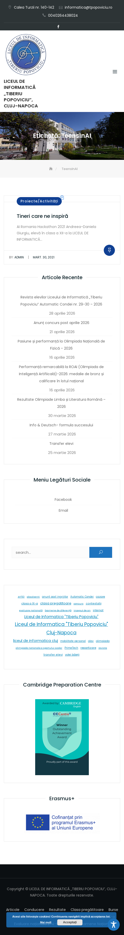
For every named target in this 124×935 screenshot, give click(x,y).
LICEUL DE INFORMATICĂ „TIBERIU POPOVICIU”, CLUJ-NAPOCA (21, 93)
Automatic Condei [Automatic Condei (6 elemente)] (82, 596)
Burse (113, 909)
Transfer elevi (61, 443)
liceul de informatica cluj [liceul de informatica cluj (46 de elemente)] (35, 640)
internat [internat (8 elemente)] (98, 610)
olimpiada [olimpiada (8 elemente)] (103, 641)
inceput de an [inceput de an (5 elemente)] (82, 610)
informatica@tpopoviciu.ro (88, 7)
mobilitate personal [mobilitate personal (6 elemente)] (73, 641)
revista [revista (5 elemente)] (102, 648)
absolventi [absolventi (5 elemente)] (33, 596)
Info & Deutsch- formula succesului (61, 425)
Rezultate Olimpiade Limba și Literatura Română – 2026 (61, 403)
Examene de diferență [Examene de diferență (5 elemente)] (58, 610)
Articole (12, 909)
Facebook (58, 27)
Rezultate (57, 909)
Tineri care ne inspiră (42, 216)
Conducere (34, 909)
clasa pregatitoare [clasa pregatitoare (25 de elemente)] (55, 603)
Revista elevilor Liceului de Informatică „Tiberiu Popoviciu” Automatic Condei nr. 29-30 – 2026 (61, 301)
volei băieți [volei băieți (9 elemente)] (72, 655)
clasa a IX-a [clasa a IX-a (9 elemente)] (30, 603)
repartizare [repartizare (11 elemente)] (88, 648)
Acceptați (70, 922)
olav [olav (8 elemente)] (91, 641)
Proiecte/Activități (39, 201)
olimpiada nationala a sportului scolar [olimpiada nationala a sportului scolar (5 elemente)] (39, 648)
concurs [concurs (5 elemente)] (79, 603)
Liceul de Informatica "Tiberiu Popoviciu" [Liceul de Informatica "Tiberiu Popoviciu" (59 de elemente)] (61, 616)
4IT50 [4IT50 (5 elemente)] (21, 596)
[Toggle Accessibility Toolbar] (113, 924)
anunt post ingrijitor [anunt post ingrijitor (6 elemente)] (55, 596)
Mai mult (45, 922)
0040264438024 (63, 15)
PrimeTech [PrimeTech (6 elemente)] (71, 648)
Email (66, 27)
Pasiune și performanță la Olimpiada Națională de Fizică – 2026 (61, 345)
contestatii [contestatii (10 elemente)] (93, 603)
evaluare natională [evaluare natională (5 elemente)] (31, 610)
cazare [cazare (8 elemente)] (100, 597)
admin (16, 257)
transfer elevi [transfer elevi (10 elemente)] (53, 655)
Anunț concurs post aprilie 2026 (61, 322)
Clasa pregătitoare (87, 909)
